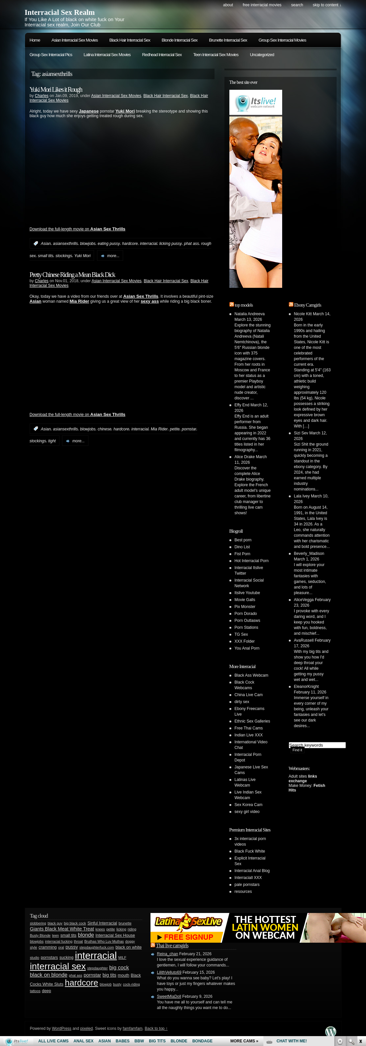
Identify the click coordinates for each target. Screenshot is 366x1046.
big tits (109, 975)
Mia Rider (159, 428)
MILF (122, 958)
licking (121, 929)
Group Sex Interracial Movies (282, 40)
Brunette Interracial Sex (228, 40)
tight (52, 441)
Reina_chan (167, 954)
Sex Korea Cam (249, 804)
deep (46, 991)
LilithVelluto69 (169, 972)
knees (100, 929)
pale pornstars (247, 884)
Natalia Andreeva (250, 314)
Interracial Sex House (115, 935)
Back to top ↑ (156, 1028)
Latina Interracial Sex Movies (106, 54)
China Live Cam (249, 694)
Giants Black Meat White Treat (62, 928)
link (360, 943)
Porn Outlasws (247, 620)
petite (175, 428)
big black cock (75, 923)
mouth (123, 975)
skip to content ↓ (327, 5)
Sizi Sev (301, 433)
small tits (45, 255)
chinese (104, 428)
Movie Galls (245, 599)
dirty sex (242, 701)
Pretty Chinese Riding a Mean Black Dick (72, 274)
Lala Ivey (302, 496)
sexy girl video (247, 811)
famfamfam (133, 1028)
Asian (46, 243)
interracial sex (58, 966)
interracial (148, 243)
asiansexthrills (65, 243)
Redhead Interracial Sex (162, 54)
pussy (72, 947)
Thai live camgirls (172, 945)
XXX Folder (245, 641)
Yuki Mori (82, 255)
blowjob (106, 984)
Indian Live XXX (249, 735)
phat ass (191, 243)
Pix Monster (245, 606)
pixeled (86, 1028)
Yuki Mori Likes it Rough (56, 89)
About (228, 5)
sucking (66, 957)
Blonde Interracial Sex (179, 40)
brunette (124, 923)
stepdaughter (97, 968)
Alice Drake (245, 457)
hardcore (130, 243)
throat (78, 941)
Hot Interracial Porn (252, 560)
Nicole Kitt (303, 314)
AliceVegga (304, 599)
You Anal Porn (247, 648)
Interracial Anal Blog (252, 870)
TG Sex (241, 634)
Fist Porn (242, 554)
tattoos (35, 991)
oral (61, 947)
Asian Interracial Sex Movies (74, 40)
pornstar (189, 428)
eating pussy (109, 243)
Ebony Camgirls (307, 305)
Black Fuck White (250, 851)
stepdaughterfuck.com (97, 947)
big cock (119, 967)
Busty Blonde (40, 935)
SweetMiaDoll (169, 996)
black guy (55, 923)
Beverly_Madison (309, 553)
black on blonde (49, 975)
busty (117, 984)
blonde (86, 935)
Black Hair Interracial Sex (129, 40)
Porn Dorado (246, 613)
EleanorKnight (306, 686)
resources (243, 891)
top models (244, 305)
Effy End (242, 405)
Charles (42, 95)
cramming (48, 947)
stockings (63, 255)
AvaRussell (304, 640)
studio (34, 958)
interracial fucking (58, 941)
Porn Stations (246, 627)
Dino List (242, 547)
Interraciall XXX (248, 877)
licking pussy (170, 243)
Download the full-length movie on (77, 229)
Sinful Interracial (102, 923)
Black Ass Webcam (251, 675)
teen (55, 935)
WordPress (61, 1028)
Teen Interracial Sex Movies (215, 54)
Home (35, 40)
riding (132, 929)
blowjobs (88, 243)
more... (113, 255)
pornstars (49, 957)
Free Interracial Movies (262, 5)
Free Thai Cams (249, 728)
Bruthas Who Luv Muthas (104, 941)
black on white (129, 947)
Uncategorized (262, 54)
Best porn (243, 540)
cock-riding (131, 984)
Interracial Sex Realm (60, 12)
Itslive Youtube (247, 592)
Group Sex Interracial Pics (51, 54)
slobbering (38, 923)
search (297, 5)
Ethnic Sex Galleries (252, 721)
